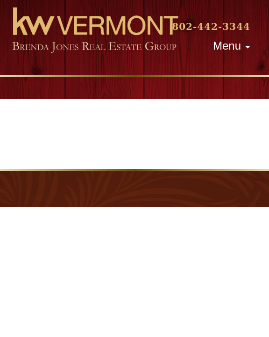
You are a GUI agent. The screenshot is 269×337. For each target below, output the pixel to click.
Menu (227, 45)
